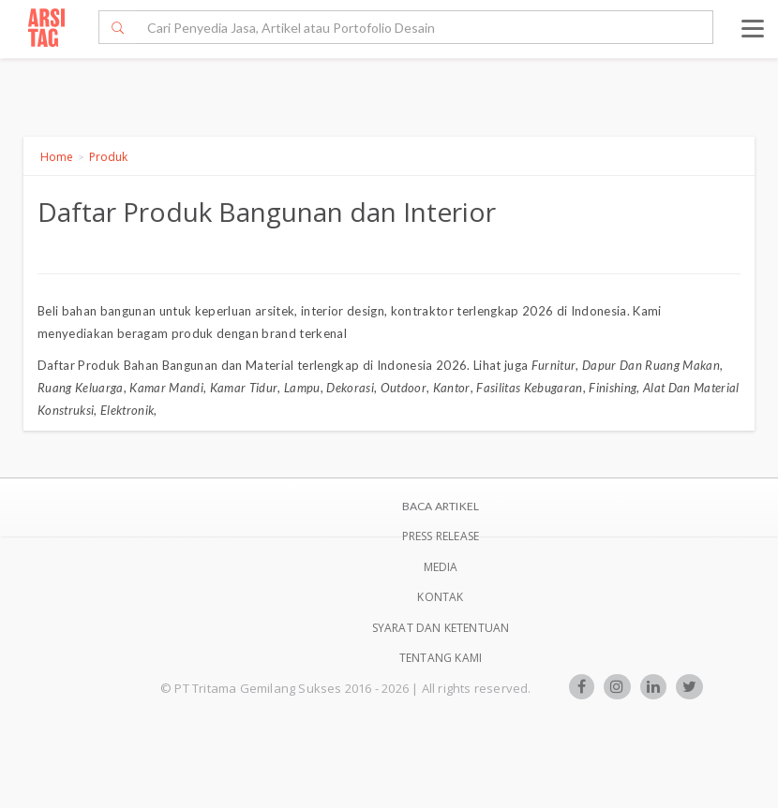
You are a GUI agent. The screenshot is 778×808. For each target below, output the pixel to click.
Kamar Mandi (166, 387)
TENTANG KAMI (440, 658)
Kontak (440, 597)
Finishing (612, 387)
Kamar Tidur (244, 387)
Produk (108, 157)
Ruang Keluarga (80, 387)
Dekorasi (350, 387)
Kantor (452, 387)
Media (441, 567)
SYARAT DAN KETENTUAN (441, 628)
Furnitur (553, 365)
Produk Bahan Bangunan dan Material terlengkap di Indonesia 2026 (272, 365)
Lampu (302, 387)
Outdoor (403, 387)
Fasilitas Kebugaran (529, 387)
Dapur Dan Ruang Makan (651, 365)
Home (56, 157)
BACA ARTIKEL (440, 506)
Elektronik (127, 410)
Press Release (441, 536)
